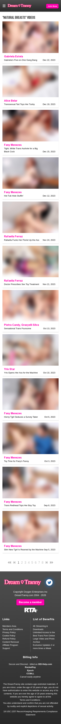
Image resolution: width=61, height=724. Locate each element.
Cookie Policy (8, 635)
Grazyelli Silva (30, 324)
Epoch (30, 670)
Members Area (9, 626)
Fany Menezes (13, 144)
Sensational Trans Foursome (17, 328)
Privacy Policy (9, 632)
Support (6, 648)
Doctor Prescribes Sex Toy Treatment (21, 284)
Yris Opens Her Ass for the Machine (21, 372)
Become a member (30, 602)
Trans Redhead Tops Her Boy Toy (20, 505)
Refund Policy (8, 638)
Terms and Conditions (12, 629)
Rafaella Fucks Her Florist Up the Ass (21, 240)
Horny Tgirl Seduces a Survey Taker (21, 417)
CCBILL (30, 673)
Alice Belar (10, 100)
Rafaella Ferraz (13, 236)
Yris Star (9, 369)
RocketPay (30, 667)
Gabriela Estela (13, 56)
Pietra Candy (12, 324)
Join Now (52, 6)
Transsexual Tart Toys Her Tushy (19, 104)
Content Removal (10, 642)
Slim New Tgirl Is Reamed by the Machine (23, 549)
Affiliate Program (10, 645)
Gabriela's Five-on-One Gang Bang (20, 60)
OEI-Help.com (45, 664)
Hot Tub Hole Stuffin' (13, 196)
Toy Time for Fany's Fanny (16, 461)
